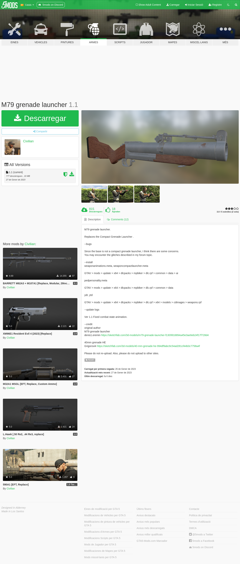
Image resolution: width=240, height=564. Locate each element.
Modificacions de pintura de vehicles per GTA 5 (107, 523)
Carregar (173, 4)
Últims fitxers (144, 509)
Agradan (116, 211)
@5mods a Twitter (201, 534)
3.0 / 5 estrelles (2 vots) (228, 212)
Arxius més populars (148, 521)
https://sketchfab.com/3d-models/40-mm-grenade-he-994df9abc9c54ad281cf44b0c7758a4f (148, 346)
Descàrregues (96, 211)
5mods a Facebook (201, 540)
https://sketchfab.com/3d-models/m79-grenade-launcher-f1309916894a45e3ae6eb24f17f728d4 (155, 335)
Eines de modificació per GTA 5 (102, 509)
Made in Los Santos (12, 511)
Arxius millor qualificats (150, 534)
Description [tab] (92, 219)
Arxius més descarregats (151, 528)
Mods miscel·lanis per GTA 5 (100, 557)
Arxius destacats (146, 515)
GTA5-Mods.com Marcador (152, 540)
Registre (215, 4)
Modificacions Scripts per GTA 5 (102, 538)
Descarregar (40, 118)
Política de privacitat (200, 515)
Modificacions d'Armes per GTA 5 (103, 531)
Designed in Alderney (13, 507)
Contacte (194, 509)
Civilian (28, 141)
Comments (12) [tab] (117, 219)
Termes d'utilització (200, 521)
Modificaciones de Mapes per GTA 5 (104, 550)
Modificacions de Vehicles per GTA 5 (105, 515)
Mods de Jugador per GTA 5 (100, 544)
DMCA (193, 528)
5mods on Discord (201, 547)
